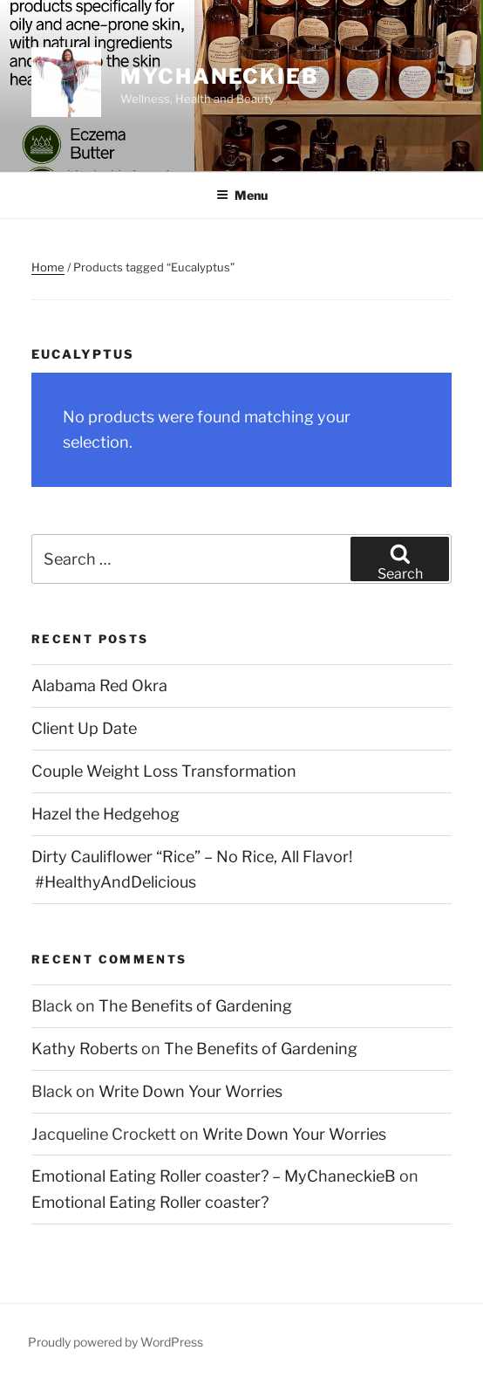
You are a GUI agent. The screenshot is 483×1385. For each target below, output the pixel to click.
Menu (242, 195)
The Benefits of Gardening (195, 1006)
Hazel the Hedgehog (105, 814)
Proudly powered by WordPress (115, 1341)
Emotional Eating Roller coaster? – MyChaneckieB (213, 1176)
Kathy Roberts (84, 1048)
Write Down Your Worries (190, 1091)
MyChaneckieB (219, 76)
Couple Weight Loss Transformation (163, 771)
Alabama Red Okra (99, 685)
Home (48, 267)
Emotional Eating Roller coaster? (150, 1202)
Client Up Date (84, 728)
